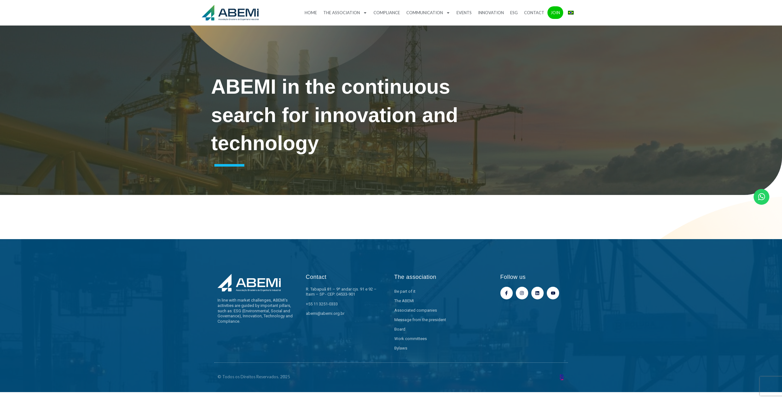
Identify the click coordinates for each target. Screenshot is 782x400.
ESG (514, 12)
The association (345, 13)
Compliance (386, 12)
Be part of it (404, 291)
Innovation (491, 12)
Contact (534, 12)
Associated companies (415, 310)
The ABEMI (404, 300)
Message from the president (420, 319)
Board (399, 329)
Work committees (410, 338)
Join (555, 12)
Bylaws (400, 348)
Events (464, 12)
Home (311, 12)
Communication (428, 13)
